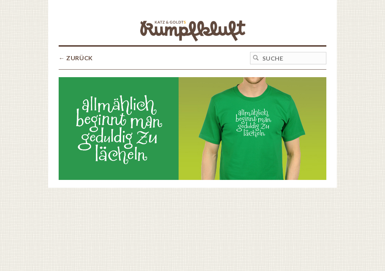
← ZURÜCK (76, 57)
